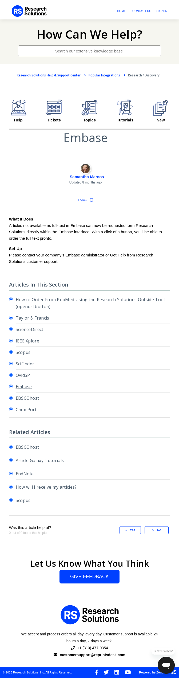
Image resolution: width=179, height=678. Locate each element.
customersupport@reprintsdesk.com (92, 655)
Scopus (23, 352)
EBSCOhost (27, 398)
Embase (24, 387)
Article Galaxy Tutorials (40, 460)
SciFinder (25, 364)
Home (121, 11)
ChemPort (26, 409)
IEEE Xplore (27, 341)
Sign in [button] (162, 11)
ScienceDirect (29, 329)
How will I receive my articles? (46, 487)
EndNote (25, 474)
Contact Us (141, 11)
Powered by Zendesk (157, 672)
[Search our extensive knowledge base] (89, 51)
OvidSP (23, 375)
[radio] (130, 530)
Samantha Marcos (87, 176)
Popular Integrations (104, 75)
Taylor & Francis (32, 318)
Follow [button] (82, 200)
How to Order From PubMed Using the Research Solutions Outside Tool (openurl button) (90, 303)
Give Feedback (89, 576)
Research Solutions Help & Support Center (49, 75)
